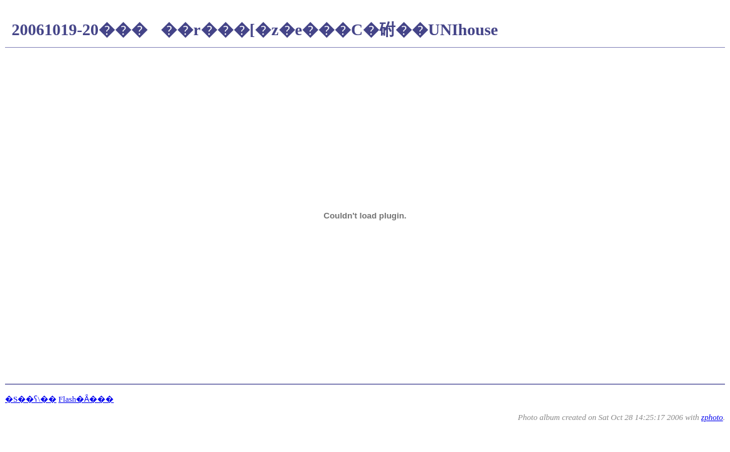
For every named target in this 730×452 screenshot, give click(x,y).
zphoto (712, 417)
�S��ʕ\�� (30, 399)
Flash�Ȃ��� (86, 399)
